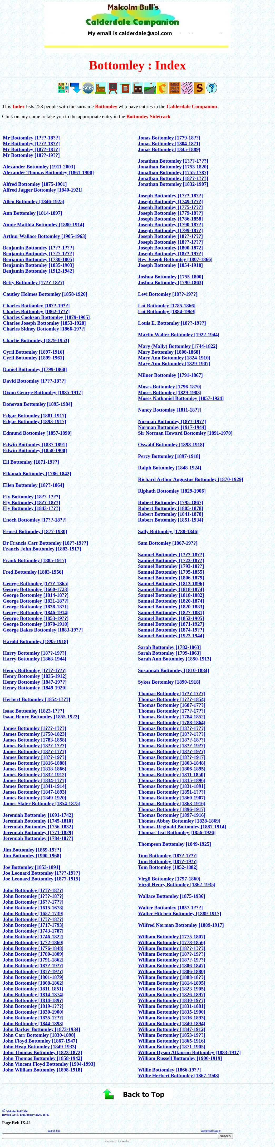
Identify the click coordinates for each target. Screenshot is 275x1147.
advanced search (211, 1130)
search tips (54, 1130)
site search (111, 1141)
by (123, 1141)
